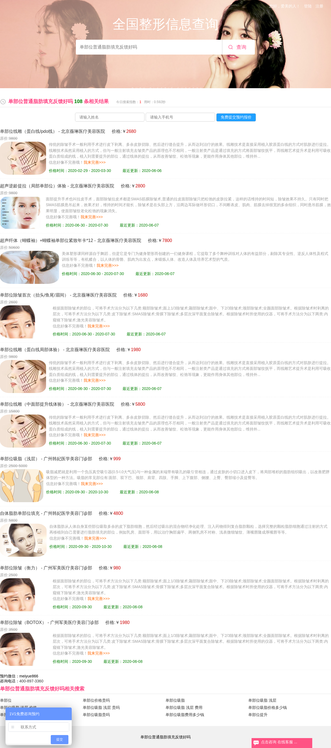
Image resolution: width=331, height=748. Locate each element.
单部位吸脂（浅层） (20, 458)
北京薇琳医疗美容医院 (83, 131)
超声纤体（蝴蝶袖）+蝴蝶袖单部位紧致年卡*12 (46, 240)
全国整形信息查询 (165, 24)
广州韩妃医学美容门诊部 (68, 458)
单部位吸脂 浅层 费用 (184, 707)
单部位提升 (258, 714)
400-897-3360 (31, 681)
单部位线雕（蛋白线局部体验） (31, 349)
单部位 (6, 700)
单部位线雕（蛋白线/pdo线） (28, 131)
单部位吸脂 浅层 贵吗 (101, 707)
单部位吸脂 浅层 (262, 700)
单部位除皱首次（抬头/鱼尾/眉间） (34, 295)
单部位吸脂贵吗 (96, 714)
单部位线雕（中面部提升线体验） (33, 404)
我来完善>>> (95, 162)
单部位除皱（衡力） (20, 568)
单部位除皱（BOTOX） (23, 622)
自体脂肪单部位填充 (20, 513)
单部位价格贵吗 (96, 700)
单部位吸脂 (175, 700)
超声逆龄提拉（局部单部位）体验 (33, 186)
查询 (241, 47)
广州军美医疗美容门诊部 (68, 568)
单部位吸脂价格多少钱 (267, 707)
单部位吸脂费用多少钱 (185, 714)
